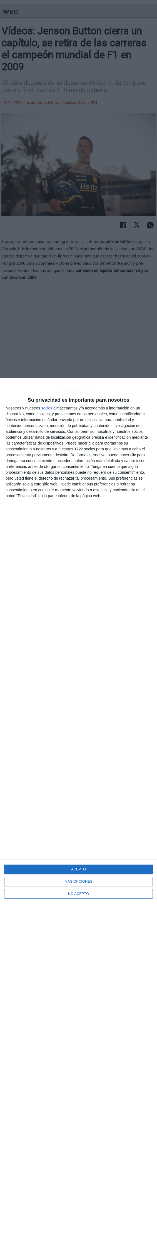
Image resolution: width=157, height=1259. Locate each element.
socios (46, 408)
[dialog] (78, 818)
